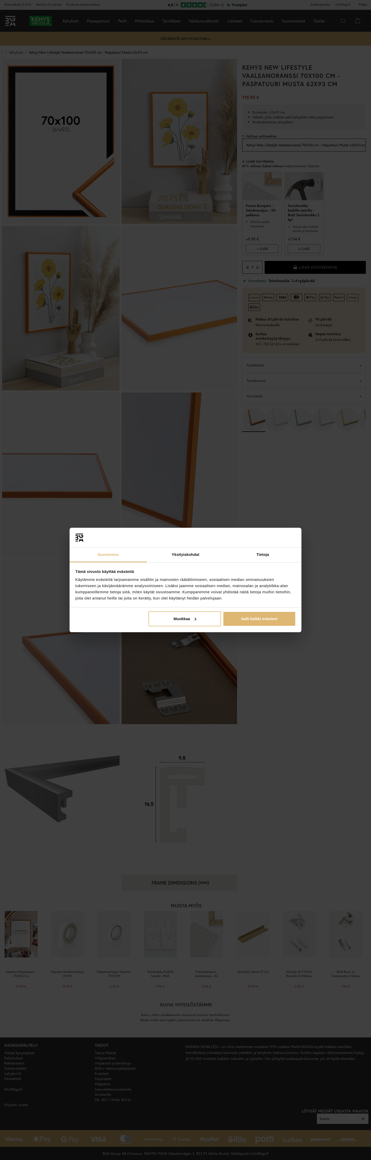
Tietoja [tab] (263, 554)
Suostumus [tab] (108, 554)
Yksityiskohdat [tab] (185, 554)
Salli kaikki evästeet (259, 619)
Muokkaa (184, 619)
